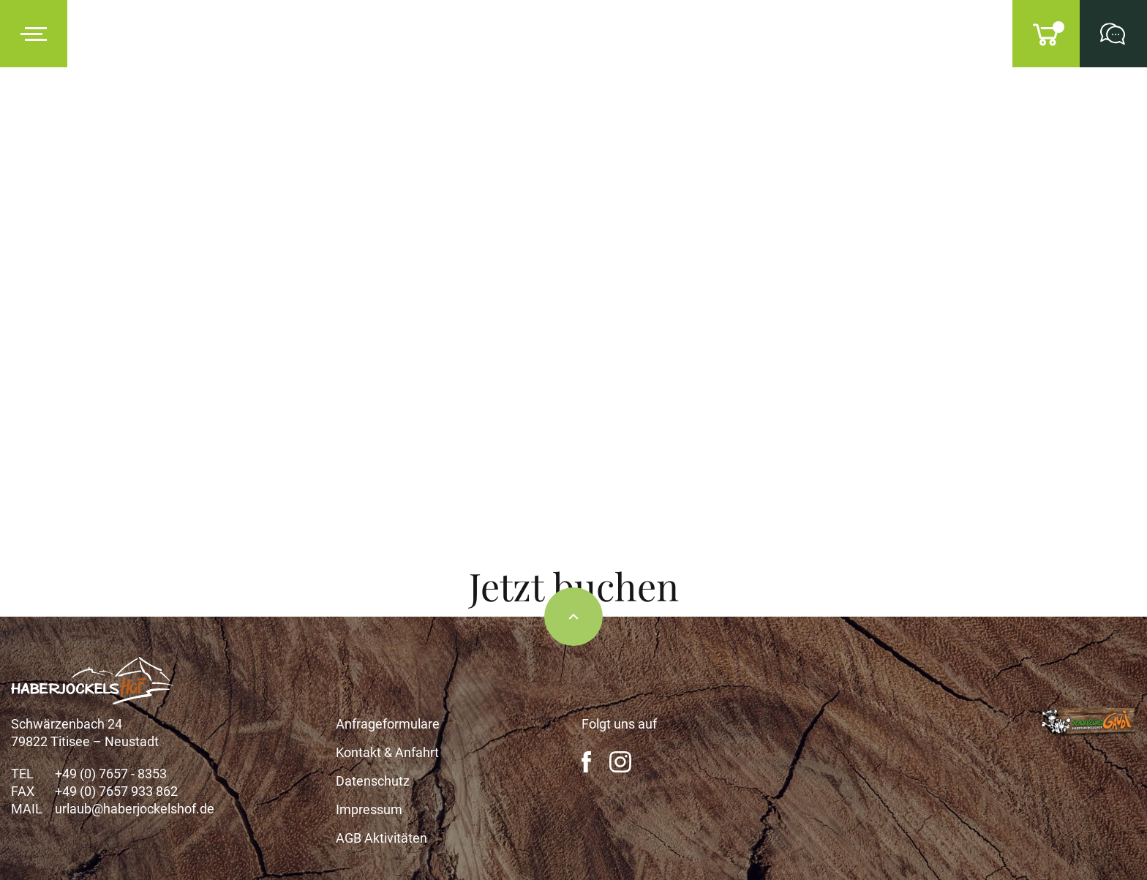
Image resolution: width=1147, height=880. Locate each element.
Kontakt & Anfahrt (387, 752)
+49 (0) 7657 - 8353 (111, 773)
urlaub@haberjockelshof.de (134, 808)
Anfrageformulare (388, 724)
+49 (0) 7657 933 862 (116, 791)
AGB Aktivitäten (381, 838)
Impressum (369, 809)
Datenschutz (373, 781)
